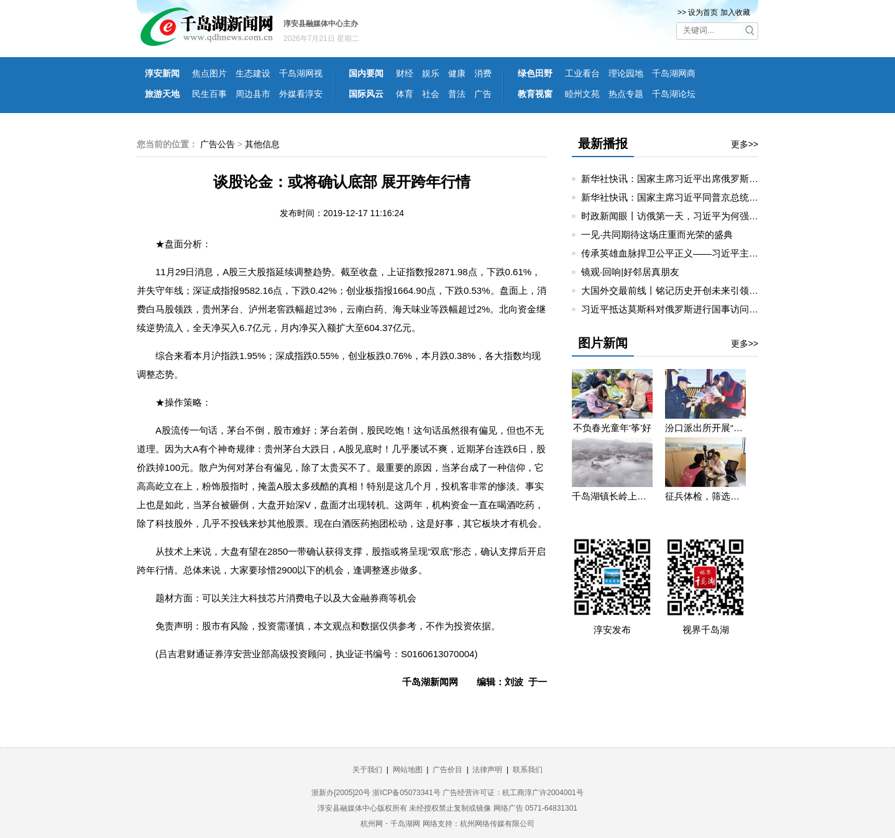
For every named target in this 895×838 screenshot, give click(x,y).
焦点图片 (209, 73)
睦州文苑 (582, 94)
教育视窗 (535, 94)
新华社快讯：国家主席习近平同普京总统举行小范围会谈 (697, 197)
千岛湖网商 (673, 73)
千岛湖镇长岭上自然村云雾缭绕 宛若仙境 (612, 496)
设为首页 (703, 12)
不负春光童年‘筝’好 (612, 427)
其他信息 (262, 144)
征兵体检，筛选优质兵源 (705, 496)
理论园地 (625, 73)
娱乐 (430, 73)
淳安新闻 (162, 73)
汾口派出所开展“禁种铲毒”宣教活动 (705, 427)
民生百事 (209, 94)
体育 (404, 94)
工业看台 (582, 73)
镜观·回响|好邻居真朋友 (630, 271)
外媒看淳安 (301, 94)
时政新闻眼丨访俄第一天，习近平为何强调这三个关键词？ (702, 216)
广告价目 (447, 769)
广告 (483, 94)
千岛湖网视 (301, 73)
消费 (483, 73)
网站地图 (408, 769)
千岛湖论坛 (673, 94)
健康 (457, 73)
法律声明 (487, 769)
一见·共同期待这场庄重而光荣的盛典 (657, 234)
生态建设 (253, 73)
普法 (457, 94)
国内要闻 (366, 73)
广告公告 (217, 144)
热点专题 (625, 94)
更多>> (744, 144)
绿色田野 (535, 73)
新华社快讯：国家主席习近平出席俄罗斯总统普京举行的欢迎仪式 (716, 178)
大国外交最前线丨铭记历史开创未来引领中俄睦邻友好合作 (702, 290)
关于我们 (367, 769)
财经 (404, 73)
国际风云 (366, 94)
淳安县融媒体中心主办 (320, 23)
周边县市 (253, 94)
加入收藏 (735, 12)
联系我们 (528, 769)
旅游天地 (162, 94)
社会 (430, 94)
